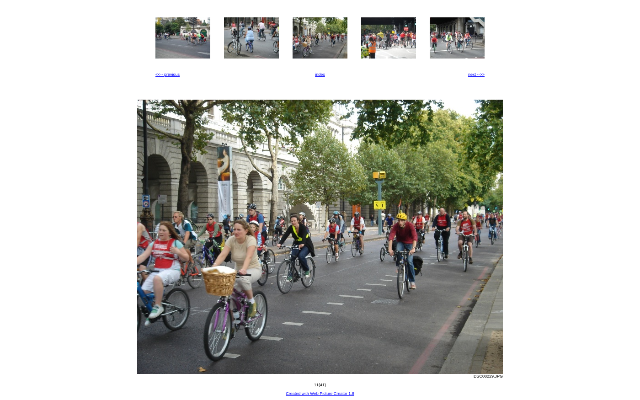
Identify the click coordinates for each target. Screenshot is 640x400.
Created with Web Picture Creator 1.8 (320, 393)
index (320, 74)
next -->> (476, 74)
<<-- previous (167, 74)
